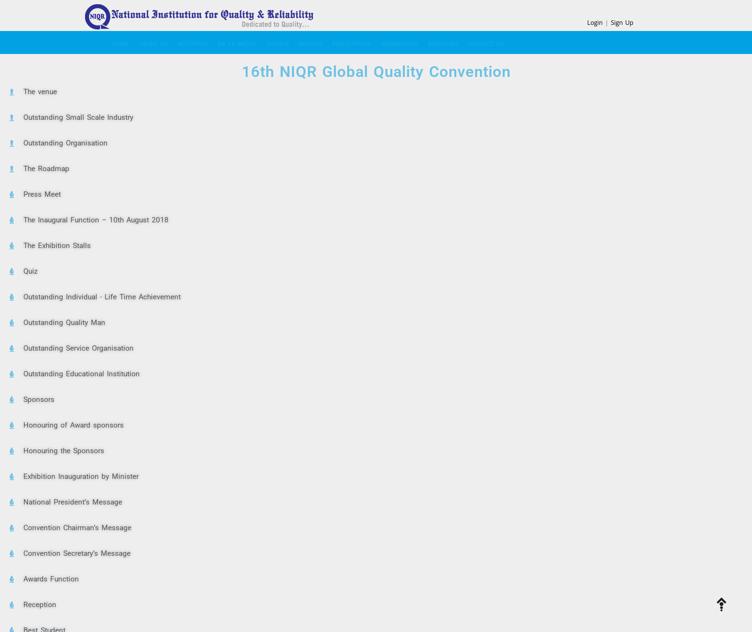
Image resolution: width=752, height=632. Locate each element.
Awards (277, 42)
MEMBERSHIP (355, 42)
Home (115, 42)
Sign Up (622, 22)
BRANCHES (393, 42)
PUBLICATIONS (313, 42)
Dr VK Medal (215, 42)
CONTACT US (431, 42)
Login (595, 22)
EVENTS (250, 42)
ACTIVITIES (176, 42)
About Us (142, 42)
